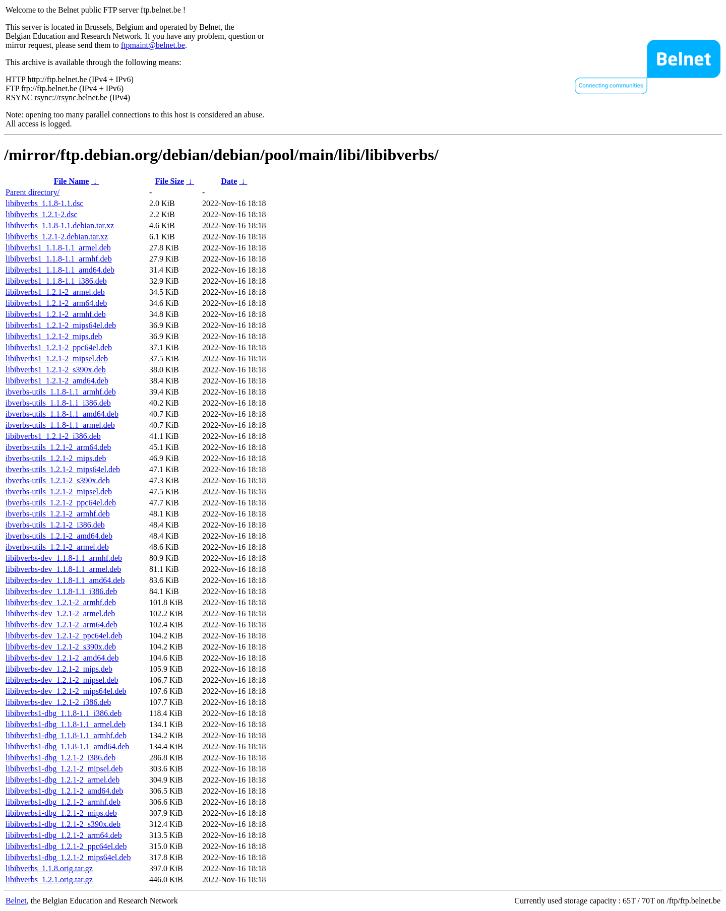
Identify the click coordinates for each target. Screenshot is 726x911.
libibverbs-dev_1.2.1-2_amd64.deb (62, 658)
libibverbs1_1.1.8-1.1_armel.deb (58, 247)
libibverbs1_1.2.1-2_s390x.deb (56, 369)
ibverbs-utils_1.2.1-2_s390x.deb (58, 480)
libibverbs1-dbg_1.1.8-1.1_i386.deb (64, 713)
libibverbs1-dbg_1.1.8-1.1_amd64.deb (67, 746)
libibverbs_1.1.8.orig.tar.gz (49, 868)
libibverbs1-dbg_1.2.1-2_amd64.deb (64, 791)
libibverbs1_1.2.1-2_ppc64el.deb (59, 347)
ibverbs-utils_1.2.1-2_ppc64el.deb (61, 502)
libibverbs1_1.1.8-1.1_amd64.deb (60, 270)
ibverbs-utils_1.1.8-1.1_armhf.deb (61, 391)
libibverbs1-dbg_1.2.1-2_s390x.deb (63, 824)
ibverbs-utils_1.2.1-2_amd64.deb (59, 536)
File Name (71, 181)
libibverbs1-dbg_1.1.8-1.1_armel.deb (66, 724)
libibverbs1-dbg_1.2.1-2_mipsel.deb (64, 768)
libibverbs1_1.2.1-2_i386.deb (53, 436)
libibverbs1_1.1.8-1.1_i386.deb (56, 281)
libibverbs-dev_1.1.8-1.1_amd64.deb (65, 580)
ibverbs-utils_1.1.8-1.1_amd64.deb (62, 414)
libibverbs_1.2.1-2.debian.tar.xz (57, 236)
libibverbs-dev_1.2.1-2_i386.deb (58, 702)
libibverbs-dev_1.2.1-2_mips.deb (59, 669)
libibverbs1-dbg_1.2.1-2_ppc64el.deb (66, 846)
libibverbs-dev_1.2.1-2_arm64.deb (61, 624)
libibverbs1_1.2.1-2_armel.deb (55, 292)
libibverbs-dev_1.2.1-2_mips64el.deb (66, 691)
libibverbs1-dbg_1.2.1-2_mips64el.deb (68, 857)
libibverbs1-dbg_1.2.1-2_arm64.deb (64, 835)
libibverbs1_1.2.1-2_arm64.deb (56, 303)
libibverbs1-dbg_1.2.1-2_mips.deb (61, 813)
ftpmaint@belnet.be (153, 45)
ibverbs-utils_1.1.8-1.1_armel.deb (60, 425)
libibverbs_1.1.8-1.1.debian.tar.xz (60, 225)
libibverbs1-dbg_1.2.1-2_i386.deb (60, 757)
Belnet (16, 900)
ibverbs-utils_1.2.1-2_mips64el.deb (63, 469)
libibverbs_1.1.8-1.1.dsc (45, 203)
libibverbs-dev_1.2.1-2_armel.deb (60, 613)
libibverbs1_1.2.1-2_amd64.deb (57, 380)
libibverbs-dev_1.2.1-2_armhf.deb (61, 602)
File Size (169, 181)
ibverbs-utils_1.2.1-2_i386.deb (55, 524)
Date (229, 181)
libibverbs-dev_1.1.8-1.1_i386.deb (61, 591)
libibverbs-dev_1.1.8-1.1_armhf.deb (64, 558)
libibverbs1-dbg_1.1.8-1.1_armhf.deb (66, 735)
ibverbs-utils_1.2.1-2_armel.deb (57, 547)
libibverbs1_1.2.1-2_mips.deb (54, 336)
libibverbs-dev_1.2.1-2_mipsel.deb (62, 680)
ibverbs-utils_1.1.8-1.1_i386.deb (58, 403)
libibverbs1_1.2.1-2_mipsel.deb (57, 358)
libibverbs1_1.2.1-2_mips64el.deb (61, 325)
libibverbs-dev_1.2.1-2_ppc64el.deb (64, 635)
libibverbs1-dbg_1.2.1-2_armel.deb (62, 779)
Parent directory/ (32, 192)
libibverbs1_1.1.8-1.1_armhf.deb (59, 258)
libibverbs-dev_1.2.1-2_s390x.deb (61, 646)
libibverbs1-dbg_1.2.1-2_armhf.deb (63, 802)
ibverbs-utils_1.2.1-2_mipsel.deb (59, 491)
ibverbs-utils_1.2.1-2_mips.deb (56, 458)
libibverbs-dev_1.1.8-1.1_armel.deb (63, 569)
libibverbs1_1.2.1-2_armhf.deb (56, 314)
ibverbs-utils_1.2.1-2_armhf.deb (58, 513)
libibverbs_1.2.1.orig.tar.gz (49, 879)
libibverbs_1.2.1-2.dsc (42, 214)
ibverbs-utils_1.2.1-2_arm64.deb (58, 447)
